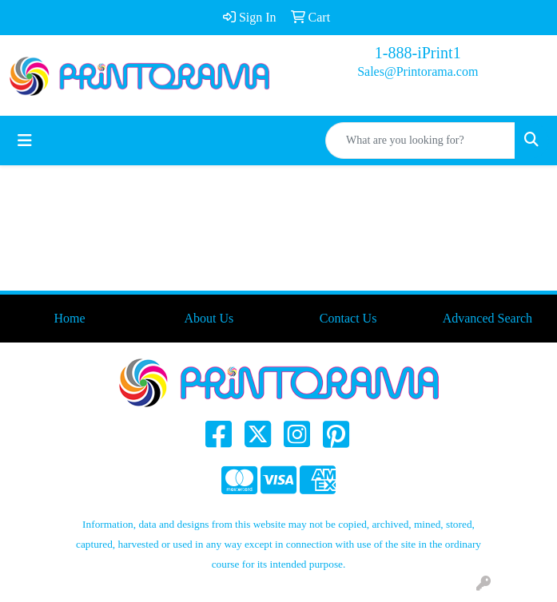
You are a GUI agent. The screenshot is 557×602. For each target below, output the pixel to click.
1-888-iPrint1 (418, 52)
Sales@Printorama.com (417, 71)
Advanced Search (487, 318)
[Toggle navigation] (25, 140)
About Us (208, 318)
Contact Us (348, 318)
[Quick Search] (420, 140)
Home (70, 318)
